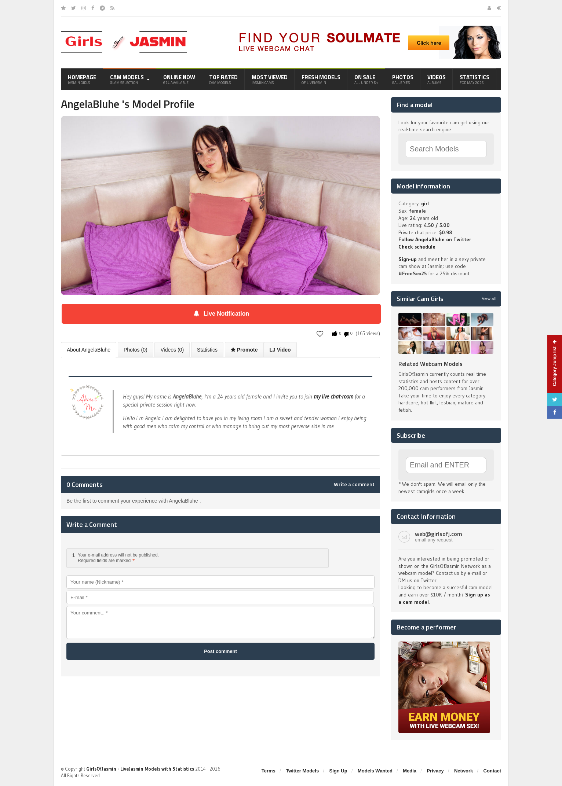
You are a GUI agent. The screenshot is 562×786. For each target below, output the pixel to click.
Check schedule (416, 246)
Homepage (82, 79)
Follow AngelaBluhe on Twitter (434, 239)
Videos (436, 79)
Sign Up (338, 771)
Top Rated (223, 79)
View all (489, 298)
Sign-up (407, 259)
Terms (268, 771)
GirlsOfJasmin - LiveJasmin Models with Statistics (140, 769)
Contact (492, 771)
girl (425, 203)
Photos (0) (135, 350)
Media (409, 771)
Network (463, 771)
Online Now (179, 79)
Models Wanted (375, 771)
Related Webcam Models (430, 363)
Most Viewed (270, 79)
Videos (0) (172, 350)
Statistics (474, 79)
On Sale (366, 79)
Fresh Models (321, 79)
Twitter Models (302, 771)
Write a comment (354, 484)
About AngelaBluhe (88, 350)
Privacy (435, 771)
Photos (402, 79)
